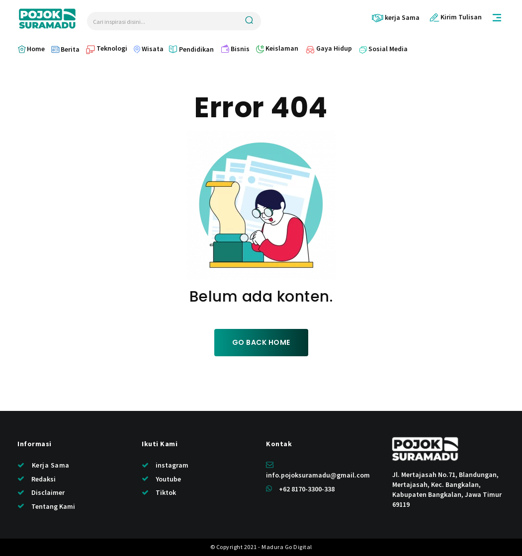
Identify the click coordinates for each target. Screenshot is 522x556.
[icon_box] (395, 17)
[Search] (249, 21)
